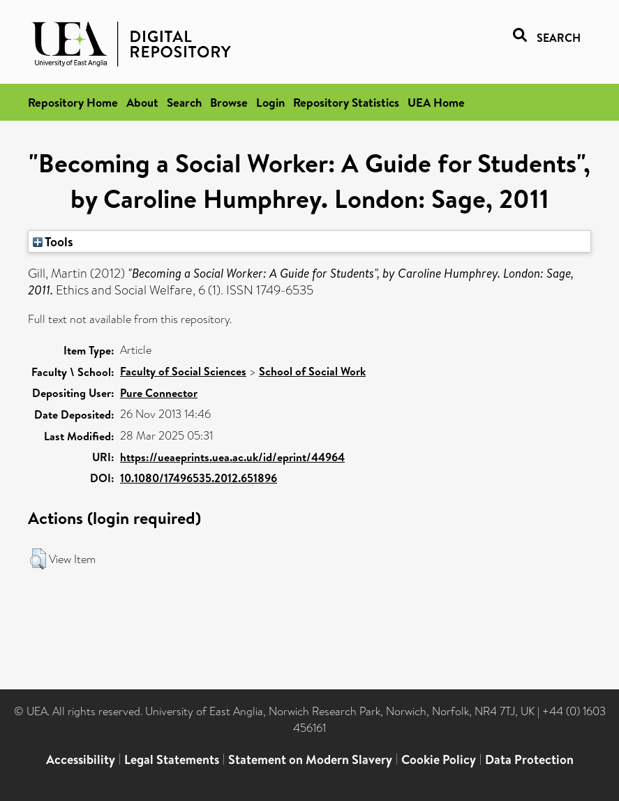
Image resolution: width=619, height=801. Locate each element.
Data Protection (529, 759)
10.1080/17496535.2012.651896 (198, 478)
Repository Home (73, 102)
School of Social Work (312, 371)
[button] (38, 558)
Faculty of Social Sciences (183, 371)
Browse (229, 102)
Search (184, 102)
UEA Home (436, 102)
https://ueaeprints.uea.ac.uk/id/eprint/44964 (232, 457)
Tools (53, 241)
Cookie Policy (438, 759)
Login (270, 102)
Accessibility (80, 759)
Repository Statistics (346, 102)
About (142, 102)
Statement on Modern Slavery (310, 759)
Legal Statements (171, 759)
